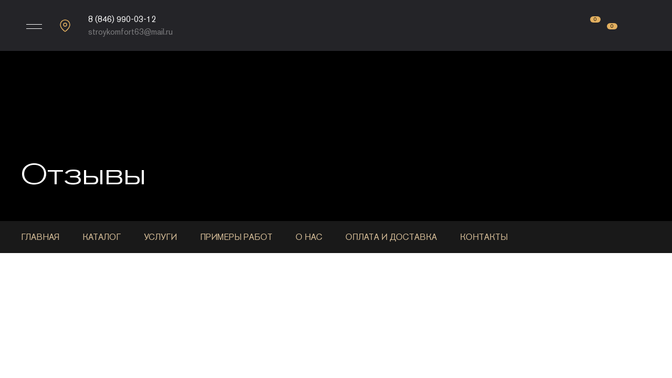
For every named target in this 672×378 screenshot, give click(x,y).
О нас (309, 237)
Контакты (484, 237)
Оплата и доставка (391, 237)
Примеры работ (236, 237)
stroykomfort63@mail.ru (130, 31)
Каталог (101, 237)
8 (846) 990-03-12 (122, 19)
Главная (40, 237)
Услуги (160, 237)
